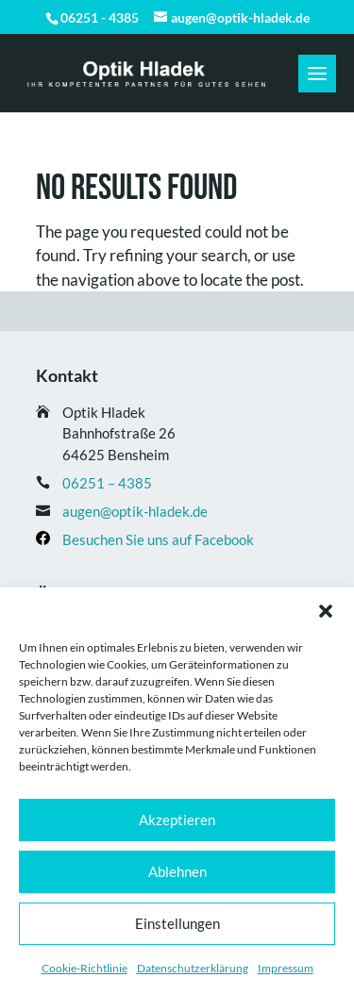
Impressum (285, 968)
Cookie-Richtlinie (84, 968)
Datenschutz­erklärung (192, 968)
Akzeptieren (177, 819)
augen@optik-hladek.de (135, 511)
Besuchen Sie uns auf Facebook (158, 539)
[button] (325, 611)
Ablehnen (177, 871)
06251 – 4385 (107, 482)
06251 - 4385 (99, 17)
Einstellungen (177, 923)
